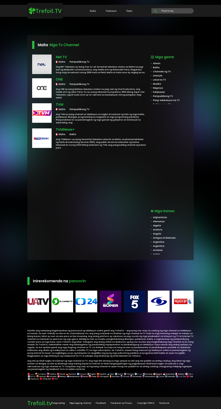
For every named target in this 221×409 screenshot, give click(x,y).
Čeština (51, 374)
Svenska (170, 376)
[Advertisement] (110, 26)
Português (103, 376)
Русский (125, 376)
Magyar (158, 374)
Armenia (158, 250)
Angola (157, 233)
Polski (92, 376)
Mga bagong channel (80, 403)
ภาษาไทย (180, 376)
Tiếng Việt (45, 379)
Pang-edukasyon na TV (166, 100)
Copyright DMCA (145, 403)
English (91, 374)
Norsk (84, 376)
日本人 (189, 374)
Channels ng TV (162, 71)
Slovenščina (149, 376)
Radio (129, 10)
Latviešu (51, 376)
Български (40, 374)
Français (128, 374)
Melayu (62, 376)
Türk (189, 376)
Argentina (158, 242)
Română (114, 376)
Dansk (61, 374)
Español (101, 374)
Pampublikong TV (163, 96)
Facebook (164, 403)
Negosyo (158, 88)
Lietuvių (41, 376)
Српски (160, 376)
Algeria (157, 225)
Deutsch (71, 374)
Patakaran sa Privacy (121, 403)
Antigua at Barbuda (164, 237)
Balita (93, 10)
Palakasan (111, 10)
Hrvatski (147, 374)
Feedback (101, 403)
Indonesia (169, 374)
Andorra (157, 229)
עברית (138, 374)
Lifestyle (157, 75)
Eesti (110, 374)
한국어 (31, 376)
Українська (33, 379)
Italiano (180, 374)
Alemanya (158, 221)
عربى (31, 374)
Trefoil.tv (39, 403)
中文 (54, 379)
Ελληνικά (82, 374)
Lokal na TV (159, 79)
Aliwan (156, 63)
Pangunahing (58, 403)
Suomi (118, 374)
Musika (157, 83)
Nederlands (73, 376)
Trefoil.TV (45, 11)
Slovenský (136, 376)
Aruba (156, 254)
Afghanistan (160, 217)
